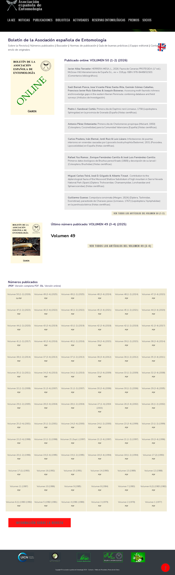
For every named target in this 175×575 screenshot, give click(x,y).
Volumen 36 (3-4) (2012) (99, 357)
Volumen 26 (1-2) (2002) (153, 404)
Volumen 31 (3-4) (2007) (45, 388)
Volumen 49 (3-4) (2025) (45, 294)
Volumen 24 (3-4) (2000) (72, 423)
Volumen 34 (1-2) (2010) (72, 372)
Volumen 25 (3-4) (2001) (19, 423)
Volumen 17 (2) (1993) (153, 455)
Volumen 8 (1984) (99, 486)
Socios (146, 20)
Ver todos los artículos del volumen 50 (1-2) (139, 213)
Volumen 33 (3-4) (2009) (99, 372)
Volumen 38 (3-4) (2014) (153, 341)
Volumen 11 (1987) (19, 486)
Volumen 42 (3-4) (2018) (99, 325)
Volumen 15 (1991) (73, 470)
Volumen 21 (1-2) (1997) (126, 439)
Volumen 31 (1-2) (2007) (72, 388)
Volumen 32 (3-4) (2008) (153, 372)
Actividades (81, 20)
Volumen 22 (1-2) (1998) (45, 439)
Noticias (24, 20)
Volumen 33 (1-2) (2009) (126, 372)
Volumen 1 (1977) (153, 502)
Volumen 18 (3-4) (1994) (99, 455)
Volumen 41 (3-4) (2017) (153, 325)
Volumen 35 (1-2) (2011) (19, 372)
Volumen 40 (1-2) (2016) (72, 341)
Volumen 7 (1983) (126, 486)
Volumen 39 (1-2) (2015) (126, 341)
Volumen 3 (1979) (99, 502)
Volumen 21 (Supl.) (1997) (72, 439)
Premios (133, 20)
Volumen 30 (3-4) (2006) (99, 388)
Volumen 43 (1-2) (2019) (72, 325)
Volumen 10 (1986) (46, 486)
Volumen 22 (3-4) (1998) (19, 439)
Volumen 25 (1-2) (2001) (45, 423)
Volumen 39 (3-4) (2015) (99, 341)
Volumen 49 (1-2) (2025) (72, 294)
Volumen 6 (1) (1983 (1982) (19, 502)
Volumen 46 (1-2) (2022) (72, 310)
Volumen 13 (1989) (127, 470)
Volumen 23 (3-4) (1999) (126, 423)
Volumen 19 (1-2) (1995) (72, 455)
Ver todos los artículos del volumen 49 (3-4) (120, 246)
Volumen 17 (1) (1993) (19, 470)
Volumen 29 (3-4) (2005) (153, 388)
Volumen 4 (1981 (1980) (72, 502)
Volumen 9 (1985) (72, 486)
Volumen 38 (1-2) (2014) (19, 357)
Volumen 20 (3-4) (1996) (153, 439)
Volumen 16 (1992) (46, 470)
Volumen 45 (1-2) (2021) (126, 310)
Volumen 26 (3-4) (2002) (126, 404)
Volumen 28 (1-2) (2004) (72, 404)
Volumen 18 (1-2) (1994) (126, 455)
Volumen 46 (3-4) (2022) (45, 310)
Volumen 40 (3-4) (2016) (45, 341)
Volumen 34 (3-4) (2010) (45, 372)
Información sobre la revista (39, 522)
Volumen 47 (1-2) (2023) (19, 310)
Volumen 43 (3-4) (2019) (45, 325)
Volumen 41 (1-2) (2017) (19, 341)
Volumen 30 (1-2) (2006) (126, 388)
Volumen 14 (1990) (100, 470)
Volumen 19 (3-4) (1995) (45, 455)
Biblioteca (63, 20)
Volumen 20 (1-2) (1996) (19, 455)
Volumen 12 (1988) (153, 470)
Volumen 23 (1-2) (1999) (153, 423)
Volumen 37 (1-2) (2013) (72, 357)
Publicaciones (42, 20)
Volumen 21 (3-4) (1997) (99, 439)
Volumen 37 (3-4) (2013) (45, 357)
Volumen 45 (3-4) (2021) (99, 310)
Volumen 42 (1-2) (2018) (126, 325)
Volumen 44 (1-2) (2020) (19, 325)
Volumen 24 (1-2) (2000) (99, 423)
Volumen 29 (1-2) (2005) (19, 404)
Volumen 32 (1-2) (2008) (19, 388)
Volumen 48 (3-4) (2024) (99, 294)
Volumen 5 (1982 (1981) (45, 502)
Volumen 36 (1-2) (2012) (126, 357)
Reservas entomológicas (108, 20)
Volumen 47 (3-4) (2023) (153, 294)
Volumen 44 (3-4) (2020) (153, 310)
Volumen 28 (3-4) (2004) (45, 404)
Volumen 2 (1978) (126, 502)
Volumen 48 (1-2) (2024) (126, 294)
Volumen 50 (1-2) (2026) (19, 294)
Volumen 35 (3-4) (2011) (153, 357)
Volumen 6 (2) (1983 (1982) (153, 486)
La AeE (11, 20)
